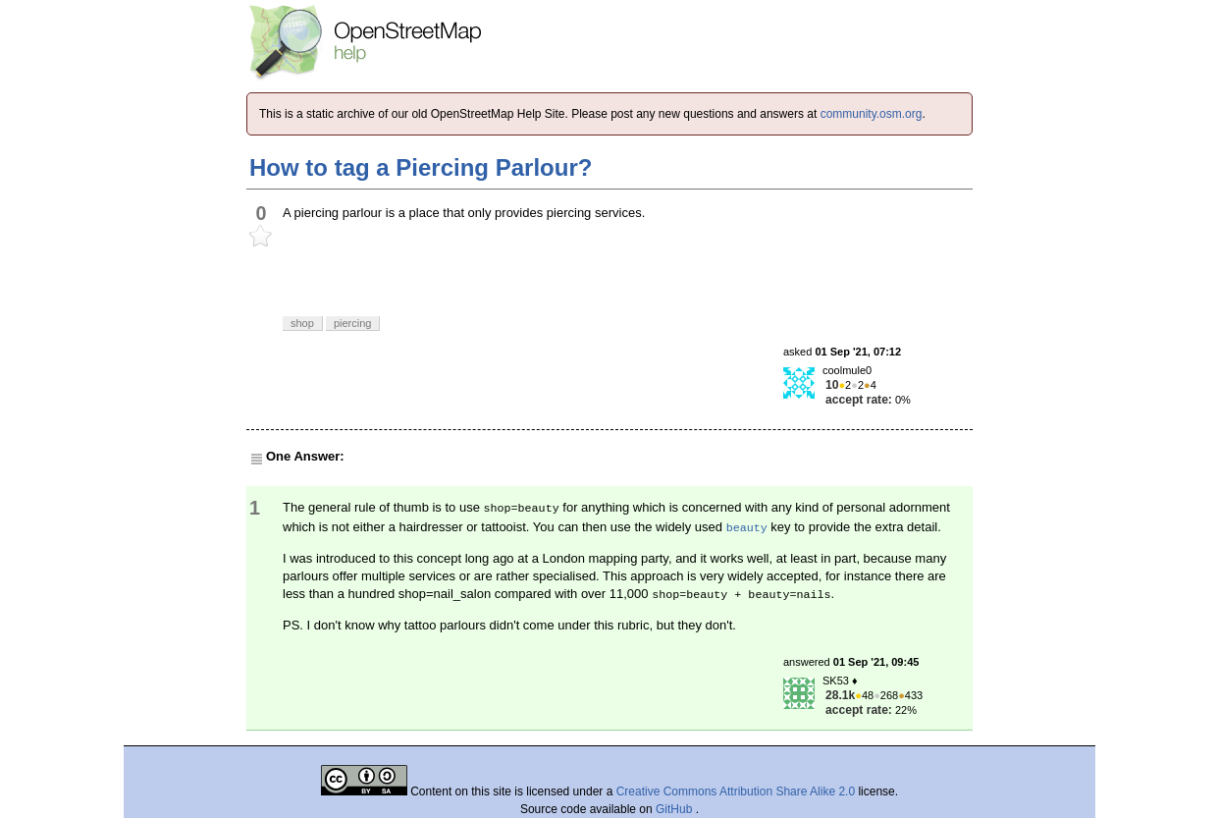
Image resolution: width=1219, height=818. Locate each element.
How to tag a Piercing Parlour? (420, 167)
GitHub (676, 809)
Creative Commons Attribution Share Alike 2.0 (735, 791)
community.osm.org (872, 114)
